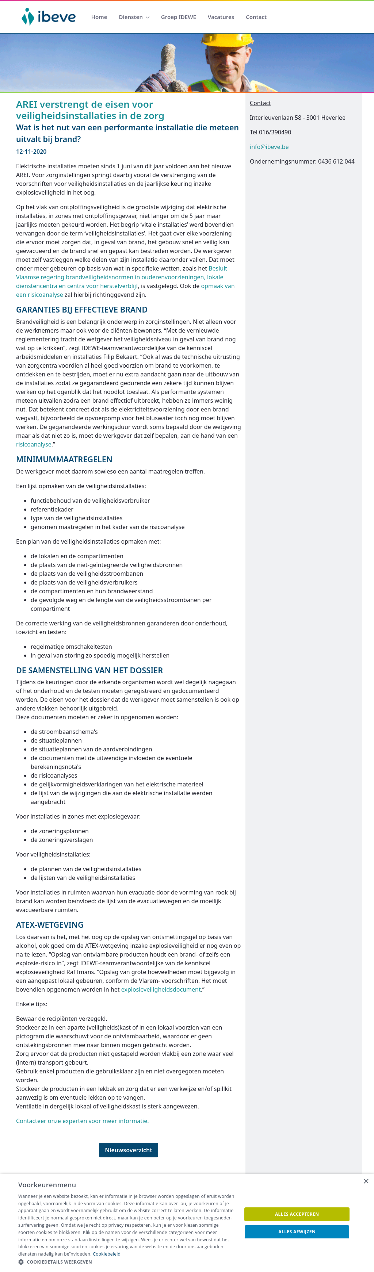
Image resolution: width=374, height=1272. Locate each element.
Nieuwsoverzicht (128, 1150)
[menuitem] (99, 17)
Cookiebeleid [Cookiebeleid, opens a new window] (107, 1254)
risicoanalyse (33, 444)
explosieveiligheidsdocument (161, 989)
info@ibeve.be (269, 147)
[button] (126, 1262)
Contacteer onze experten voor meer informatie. (82, 1121)
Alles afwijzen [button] (297, 1232)
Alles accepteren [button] (297, 1214)
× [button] (366, 1181)
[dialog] (187, 1223)
